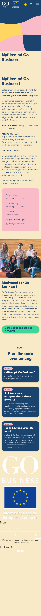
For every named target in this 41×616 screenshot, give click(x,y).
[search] (31, 4)
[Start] (5, 4)
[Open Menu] (37, 5)
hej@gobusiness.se (22, 223)
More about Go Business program (18, 330)
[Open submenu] (18, 528)
